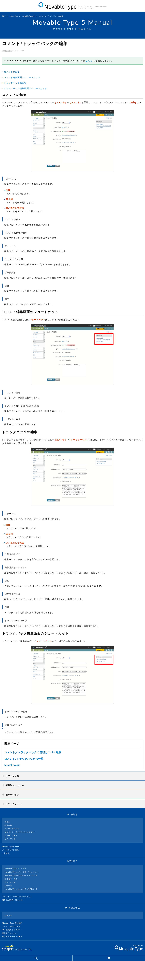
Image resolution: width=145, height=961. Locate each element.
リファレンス (10, 882)
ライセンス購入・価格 (12, 926)
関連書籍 (8, 825)
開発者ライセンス (10, 933)
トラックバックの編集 (15, 83)
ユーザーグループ (12, 829)
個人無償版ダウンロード (13, 936)
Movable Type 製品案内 (13, 923)
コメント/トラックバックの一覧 (23, 758)
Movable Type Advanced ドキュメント (21, 875)
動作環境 (8, 886)
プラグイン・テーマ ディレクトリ (17, 897)
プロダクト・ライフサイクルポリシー (20, 832)
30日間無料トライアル (12, 930)
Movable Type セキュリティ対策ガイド (21, 889)
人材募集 (7, 853)
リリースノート (11, 835)
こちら (89, 60)
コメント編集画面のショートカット (22, 77)
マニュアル (13, 16)
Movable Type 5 (28, 16)
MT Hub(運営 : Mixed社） (14, 900)
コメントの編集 (12, 72)
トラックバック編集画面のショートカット (25, 88)
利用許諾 (8, 915)
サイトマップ (10, 839)
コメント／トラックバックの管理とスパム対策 (32, 752)
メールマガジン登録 (11, 850)
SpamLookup (12, 765)
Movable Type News (12, 846)
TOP (4, 16)
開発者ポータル (11, 879)
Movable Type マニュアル (16, 869)
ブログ (7, 822)
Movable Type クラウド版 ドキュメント (21, 872)
